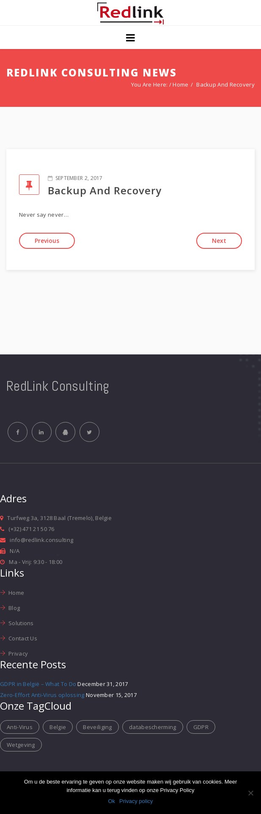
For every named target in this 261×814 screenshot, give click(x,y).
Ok (111, 801)
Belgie (57, 728)
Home (180, 84)
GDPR (201, 728)
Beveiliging (97, 728)
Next (219, 241)
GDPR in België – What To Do (38, 685)
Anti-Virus (20, 728)
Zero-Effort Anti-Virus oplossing (42, 696)
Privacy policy (136, 801)
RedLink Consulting (57, 386)
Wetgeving (21, 745)
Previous (47, 241)
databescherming (152, 728)
